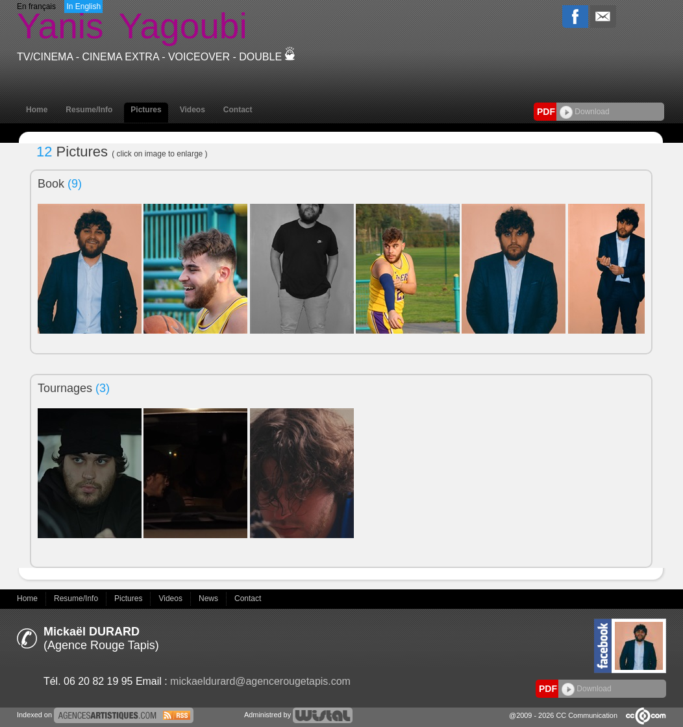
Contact (238, 109)
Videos (192, 109)
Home (36, 109)
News (209, 598)
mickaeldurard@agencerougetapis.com (260, 681)
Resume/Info (89, 109)
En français (36, 6)
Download (585, 111)
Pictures (145, 109)
